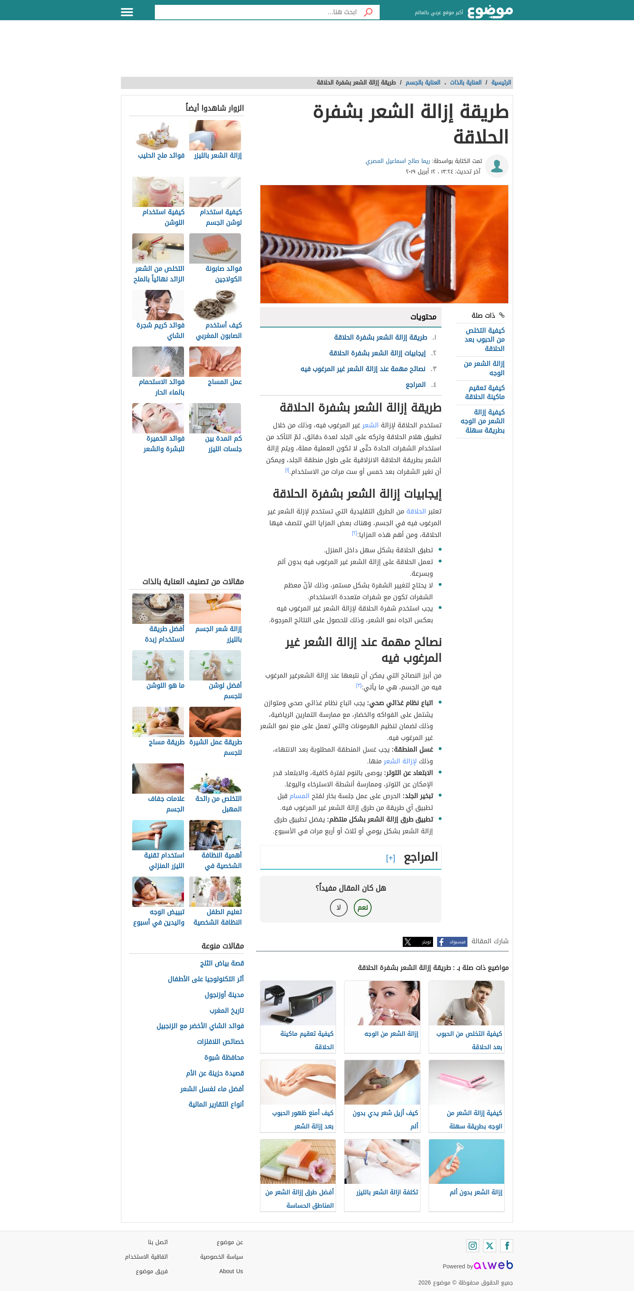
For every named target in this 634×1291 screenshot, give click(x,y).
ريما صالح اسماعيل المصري (398, 161)
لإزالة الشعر (400, 761)
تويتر (426, 942)
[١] (287, 469)
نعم (362, 907)
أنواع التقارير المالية (216, 1105)
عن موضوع (230, 1242)
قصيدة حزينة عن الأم (215, 1074)
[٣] (359, 685)
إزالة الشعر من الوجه (484, 368)
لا (338, 907)
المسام (300, 796)
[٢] (354, 532)
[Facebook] (506, 1245)
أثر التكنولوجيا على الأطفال (206, 979)
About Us (231, 1271)
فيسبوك (457, 942)
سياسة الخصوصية (221, 1256)
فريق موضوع (152, 1271)
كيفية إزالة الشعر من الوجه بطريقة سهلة (483, 421)
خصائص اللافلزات (220, 1042)
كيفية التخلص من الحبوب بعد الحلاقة (485, 339)
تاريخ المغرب (226, 1011)
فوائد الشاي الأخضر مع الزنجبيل (200, 1026)
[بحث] (368, 12)
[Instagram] (472, 1245)
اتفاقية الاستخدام (146, 1256)
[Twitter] (489, 1245)
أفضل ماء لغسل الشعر (212, 1089)
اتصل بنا (158, 1242)
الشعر (370, 425)
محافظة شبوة (224, 1058)
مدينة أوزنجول (224, 995)
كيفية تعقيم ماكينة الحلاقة (485, 392)
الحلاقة (416, 511)
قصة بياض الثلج (222, 964)
